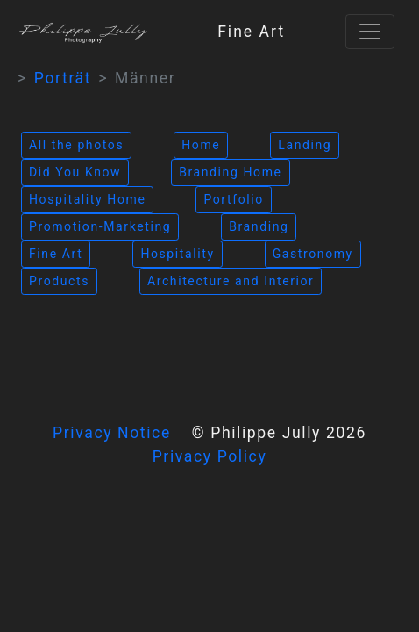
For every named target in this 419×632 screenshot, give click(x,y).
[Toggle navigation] (369, 31)
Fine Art (55, 254)
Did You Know (75, 172)
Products (59, 281)
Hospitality (177, 254)
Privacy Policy (210, 456)
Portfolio (233, 199)
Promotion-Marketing (100, 226)
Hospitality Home (87, 199)
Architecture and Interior (230, 281)
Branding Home (230, 172)
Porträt (62, 78)
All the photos (76, 145)
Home (200, 145)
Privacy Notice (112, 433)
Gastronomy (313, 254)
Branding (258, 226)
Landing (304, 145)
